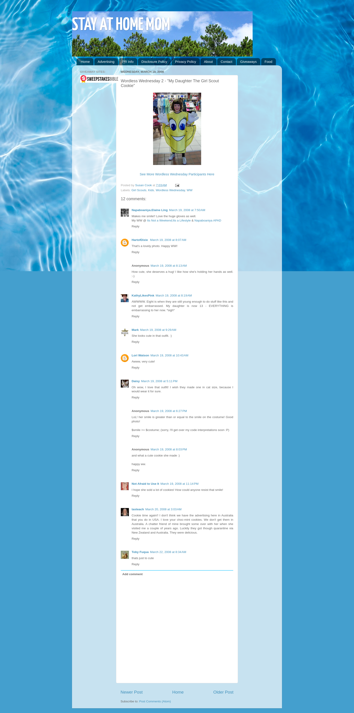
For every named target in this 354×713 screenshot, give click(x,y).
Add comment (132, 574)
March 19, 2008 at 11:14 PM (179, 483)
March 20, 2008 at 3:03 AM (163, 509)
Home (85, 62)
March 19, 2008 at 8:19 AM (174, 295)
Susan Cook (144, 185)
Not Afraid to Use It (145, 483)
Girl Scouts (138, 190)
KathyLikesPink (143, 295)
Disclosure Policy (154, 62)
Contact (226, 62)
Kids (151, 190)
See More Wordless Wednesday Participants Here (177, 174)
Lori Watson (140, 355)
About (208, 62)
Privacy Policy (185, 62)
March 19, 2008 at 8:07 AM (168, 240)
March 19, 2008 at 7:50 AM (187, 210)
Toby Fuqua (140, 552)
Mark (135, 330)
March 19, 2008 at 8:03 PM (169, 449)
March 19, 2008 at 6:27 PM (169, 411)
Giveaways (248, 62)
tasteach (138, 509)
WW (189, 190)
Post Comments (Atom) (155, 701)
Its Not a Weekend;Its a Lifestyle (169, 220)
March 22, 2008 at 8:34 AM (168, 552)
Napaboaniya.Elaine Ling (150, 210)
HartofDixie (140, 240)
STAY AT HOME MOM (121, 25)
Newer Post (132, 692)
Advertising (106, 62)
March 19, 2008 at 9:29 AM (158, 330)
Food (268, 62)
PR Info (127, 62)
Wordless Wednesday (170, 190)
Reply (136, 226)
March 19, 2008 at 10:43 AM (170, 355)
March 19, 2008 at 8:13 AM (169, 265)
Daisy (136, 381)
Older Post (223, 692)
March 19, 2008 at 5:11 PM (159, 381)
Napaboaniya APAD (207, 220)
